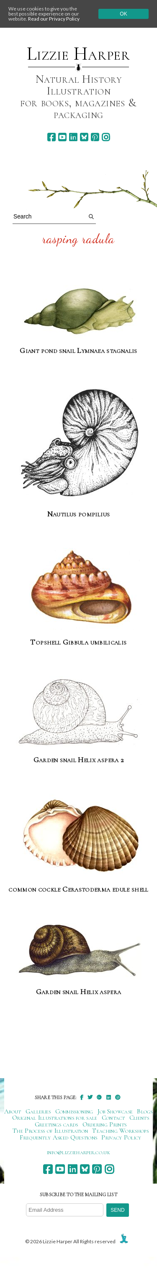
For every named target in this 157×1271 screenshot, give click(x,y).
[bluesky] (84, 137)
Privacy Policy (121, 1137)
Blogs (145, 1111)
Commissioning (74, 1111)
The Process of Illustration (50, 1130)
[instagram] (106, 137)
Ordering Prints (104, 1124)
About (12, 1111)
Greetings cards (56, 1124)
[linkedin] (73, 137)
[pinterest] (95, 137)
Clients (139, 1117)
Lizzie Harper (78, 53)
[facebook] (51, 137)
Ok (123, 14)
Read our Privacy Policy (54, 19)
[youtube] (62, 137)
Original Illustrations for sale (55, 1117)
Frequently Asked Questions (58, 1137)
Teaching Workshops (120, 1130)
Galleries (38, 1111)
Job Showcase (115, 1111)
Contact (113, 1117)
